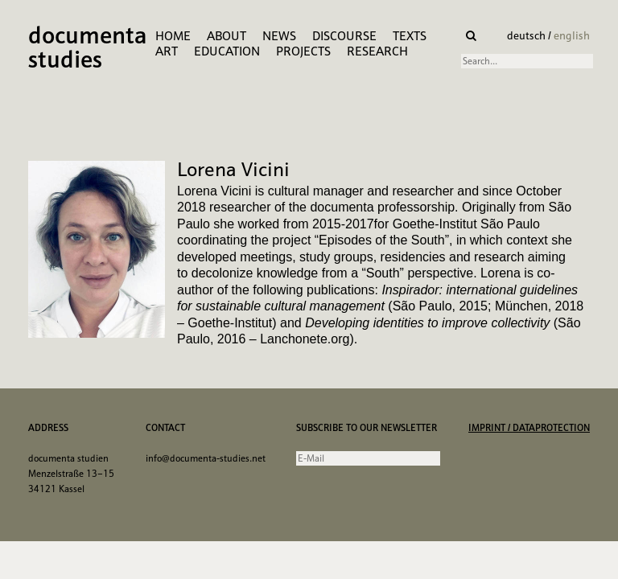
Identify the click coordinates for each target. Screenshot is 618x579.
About (226, 35)
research (377, 51)
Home (173, 35)
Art (166, 51)
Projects (303, 51)
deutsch (527, 35)
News (279, 35)
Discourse (344, 35)
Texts (409, 35)
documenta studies (87, 49)
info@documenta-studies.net (206, 458)
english (572, 35)
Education (227, 51)
